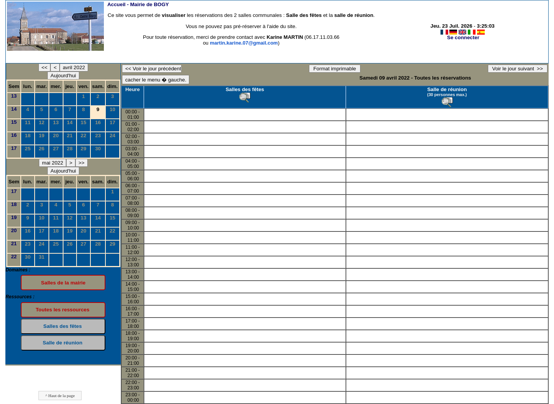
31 (42, 257)
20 (56, 135)
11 (28, 122)
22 (84, 135)
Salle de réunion (447, 89)
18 (28, 135)
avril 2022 (74, 67)
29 (84, 148)
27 (56, 148)
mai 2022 (52, 163)
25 (28, 148)
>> (81, 163)
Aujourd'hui (63, 75)
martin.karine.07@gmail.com (244, 43)
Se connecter (463, 37)
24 (112, 135)
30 (98, 148)
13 (14, 96)
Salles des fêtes (244, 89)
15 (14, 122)
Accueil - (138, 4)
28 (70, 148)
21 (70, 135)
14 (14, 109)
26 (42, 148)
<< (45, 67)
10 (112, 109)
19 (42, 135)
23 (98, 135)
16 (98, 122)
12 (42, 122)
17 (112, 122)
